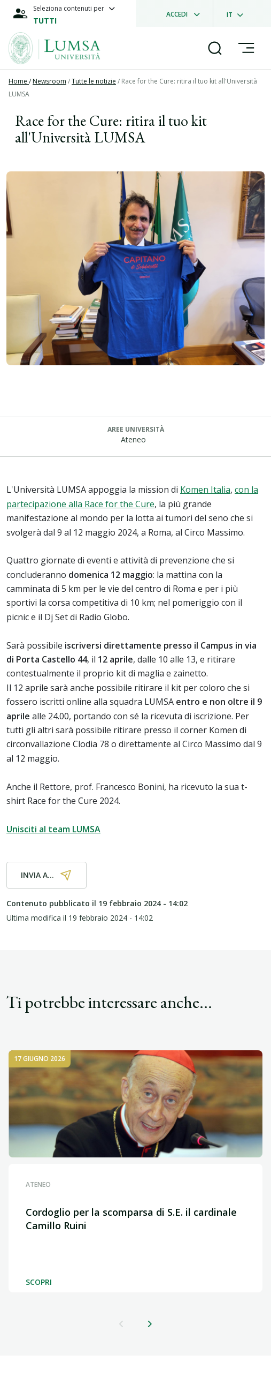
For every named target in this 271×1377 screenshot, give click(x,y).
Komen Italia (205, 489)
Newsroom (49, 81)
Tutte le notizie (94, 81)
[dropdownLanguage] (238, 13)
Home (19, 81)
